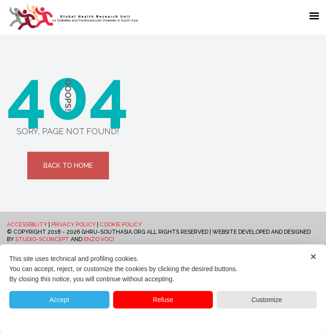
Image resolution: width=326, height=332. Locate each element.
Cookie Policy (121, 224)
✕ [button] (313, 256)
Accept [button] (59, 299)
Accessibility (27, 224)
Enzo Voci (99, 239)
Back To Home (68, 165)
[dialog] (163, 288)
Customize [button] (267, 299)
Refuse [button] (163, 299)
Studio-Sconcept (42, 239)
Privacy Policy (73, 224)
